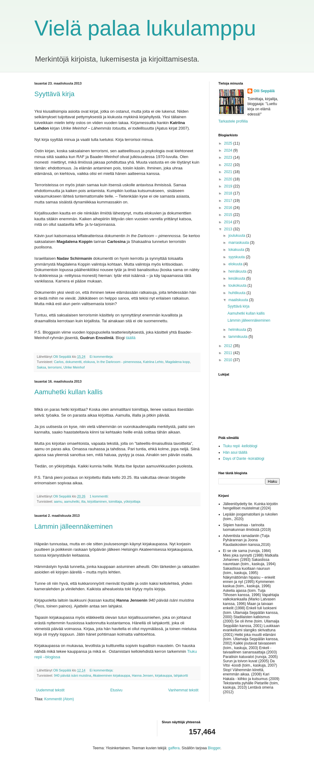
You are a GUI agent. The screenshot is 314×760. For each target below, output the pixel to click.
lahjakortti (181, 675)
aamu (58, 501)
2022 (228, 165)
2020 (228, 179)
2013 (228, 229)
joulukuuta (237, 235)
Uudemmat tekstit (50, 690)
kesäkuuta (237, 278)
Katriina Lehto (153, 362)
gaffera (174, 748)
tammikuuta (238, 337)
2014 (228, 222)
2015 (228, 215)
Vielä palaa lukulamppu (145, 28)
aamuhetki (71, 501)
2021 (228, 172)
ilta (83, 501)
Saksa (41, 367)
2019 (228, 186)
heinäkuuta (237, 271)
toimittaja (115, 501)
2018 (228, 193)
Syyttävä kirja (54, 94)
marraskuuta (239, 242)
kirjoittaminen (97, 501)
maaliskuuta (238, 300)
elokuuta (235, 264)
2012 (228, 346)
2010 (228, 360)
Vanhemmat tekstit (183, 690)
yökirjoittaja (132, 501)
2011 (228, 353)
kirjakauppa (163, 675)
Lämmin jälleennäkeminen (73, 526)
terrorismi (55, 367)
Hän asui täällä (235, 452)
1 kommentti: (99, 496)
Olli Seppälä (264, 91)
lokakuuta (236, 250)
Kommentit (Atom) (59, 699)
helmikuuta (237, 329)
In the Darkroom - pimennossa (119, 362)
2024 (228, 150)
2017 (228, 201)
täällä (131, 337)
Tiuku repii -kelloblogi (240, 446)
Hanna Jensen (142, 675)
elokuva (89, 362)
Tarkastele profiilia (233, 121)
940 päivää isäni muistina (72, 675)
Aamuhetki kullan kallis (68, 392)
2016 (228, 208)
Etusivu (116, 690)
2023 (228, 157)
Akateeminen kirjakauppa (111, 675)
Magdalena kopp (177, 362)
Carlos (58, 362)
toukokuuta (237, 285)
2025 (228, 143)
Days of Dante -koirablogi (243, 458)
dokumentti (73, 362)
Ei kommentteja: (102, 356)
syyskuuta (237, 257)
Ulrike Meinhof (74, 367)
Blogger (214, 748)
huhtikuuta (237, 293)
